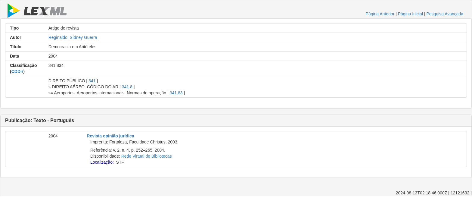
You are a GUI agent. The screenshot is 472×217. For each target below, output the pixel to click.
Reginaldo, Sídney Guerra (72, 37)
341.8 (127, 86)
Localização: (102, 162)
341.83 (176, 92)
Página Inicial (410, 13)
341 (91, 80)
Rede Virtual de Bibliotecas (146, 156)
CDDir (17, 71)
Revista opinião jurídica (110, 136)
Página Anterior (380, 13)
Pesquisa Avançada (444, 13)
